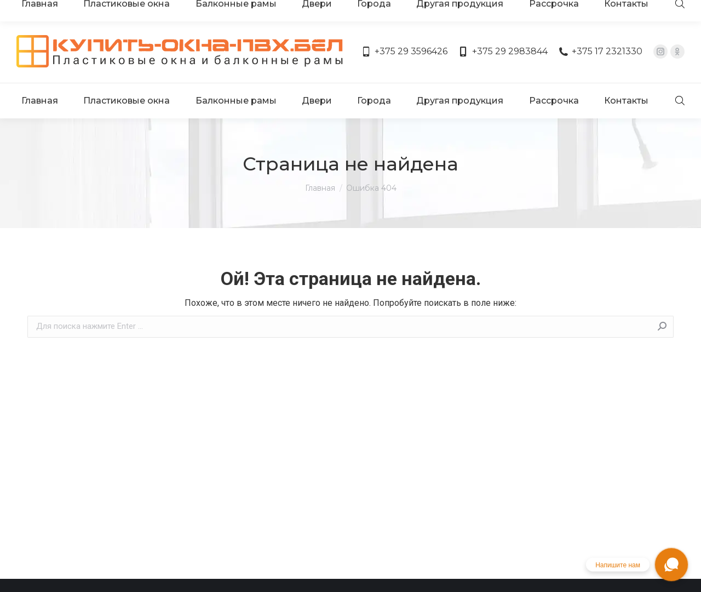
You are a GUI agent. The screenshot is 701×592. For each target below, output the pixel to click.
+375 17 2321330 (600, 20)
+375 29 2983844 (502, 20)
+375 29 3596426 (404, 20)
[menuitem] (41, 59)
